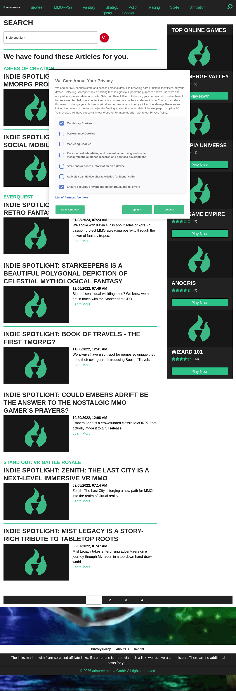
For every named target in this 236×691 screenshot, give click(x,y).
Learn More (81, 241)
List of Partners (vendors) (72, 197)
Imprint (139, 649)
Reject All (137, 209)
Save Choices (70, 209)
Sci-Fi (174, 7)
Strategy (112, 7)
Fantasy (89, 7)
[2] (110, 600)
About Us (122, 649)
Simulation (197, 7)
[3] (126, 600)
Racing (154, 7)
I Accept (169, 209)
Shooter (128, 13)
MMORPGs (63, 7)
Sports (107, 13)
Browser (37, 7)
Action (133, 7)
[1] (94, 600)
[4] (142, 600)
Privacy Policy (101, 649)
